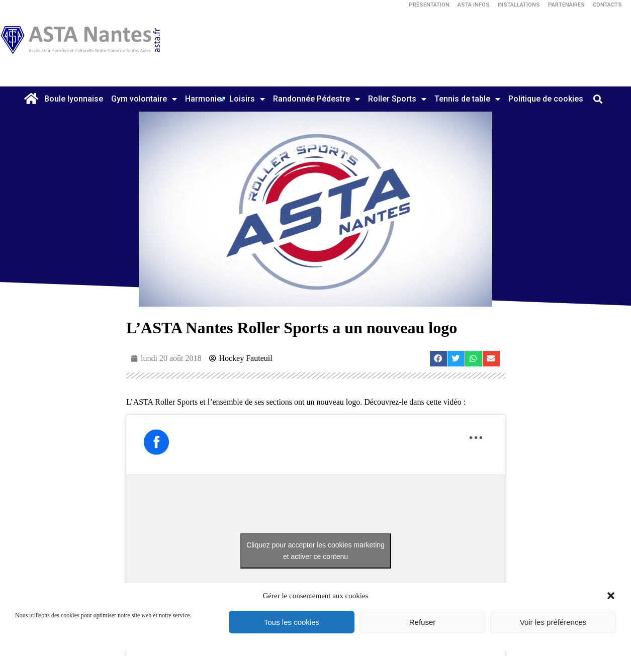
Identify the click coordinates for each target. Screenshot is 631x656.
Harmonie (203, 99)
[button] (611, 596)
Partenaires (566, 5)
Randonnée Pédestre (316, 99)
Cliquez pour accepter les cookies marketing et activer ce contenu (315, 550)
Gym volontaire (144, 99)
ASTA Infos (474, 5)
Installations (519, 5)
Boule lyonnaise (73, 99)
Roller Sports (397, 99)
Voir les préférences (553, 622)
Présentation (429, 5)
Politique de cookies (545, 99)
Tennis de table (467, 99)
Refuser (422, 622)
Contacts (607, 5)
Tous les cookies (291, 622)
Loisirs (247, 99)
